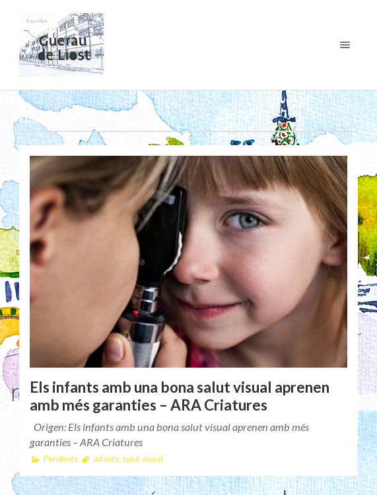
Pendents (61, 459)
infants (106, 459)
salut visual (142, 459)
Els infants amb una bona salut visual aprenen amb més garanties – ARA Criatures (179, 396)
